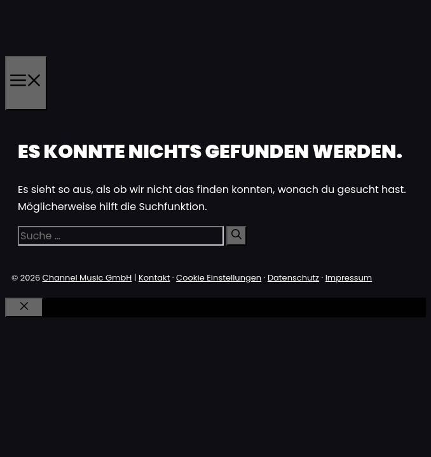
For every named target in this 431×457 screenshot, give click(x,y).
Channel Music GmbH (87, 278)
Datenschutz (293, 278)
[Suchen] (236, 236)
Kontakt (154, 278)
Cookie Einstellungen (218, 278)
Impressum (349, 278)
